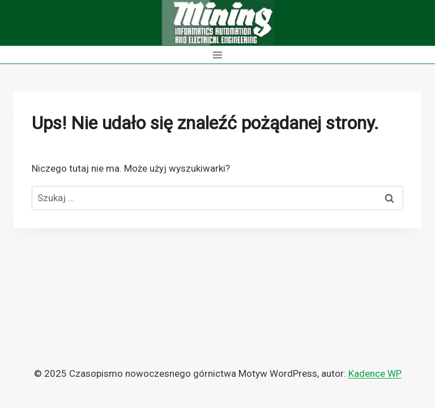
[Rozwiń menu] (217, 54)
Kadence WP (375, 373)
